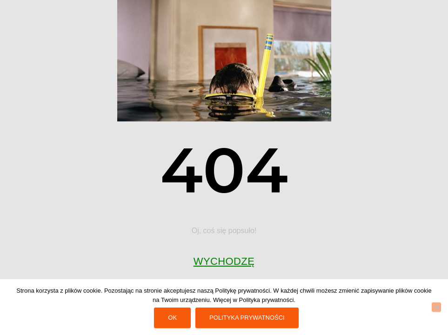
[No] (436, 307)
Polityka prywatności (247, 317)
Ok (172, 317)
